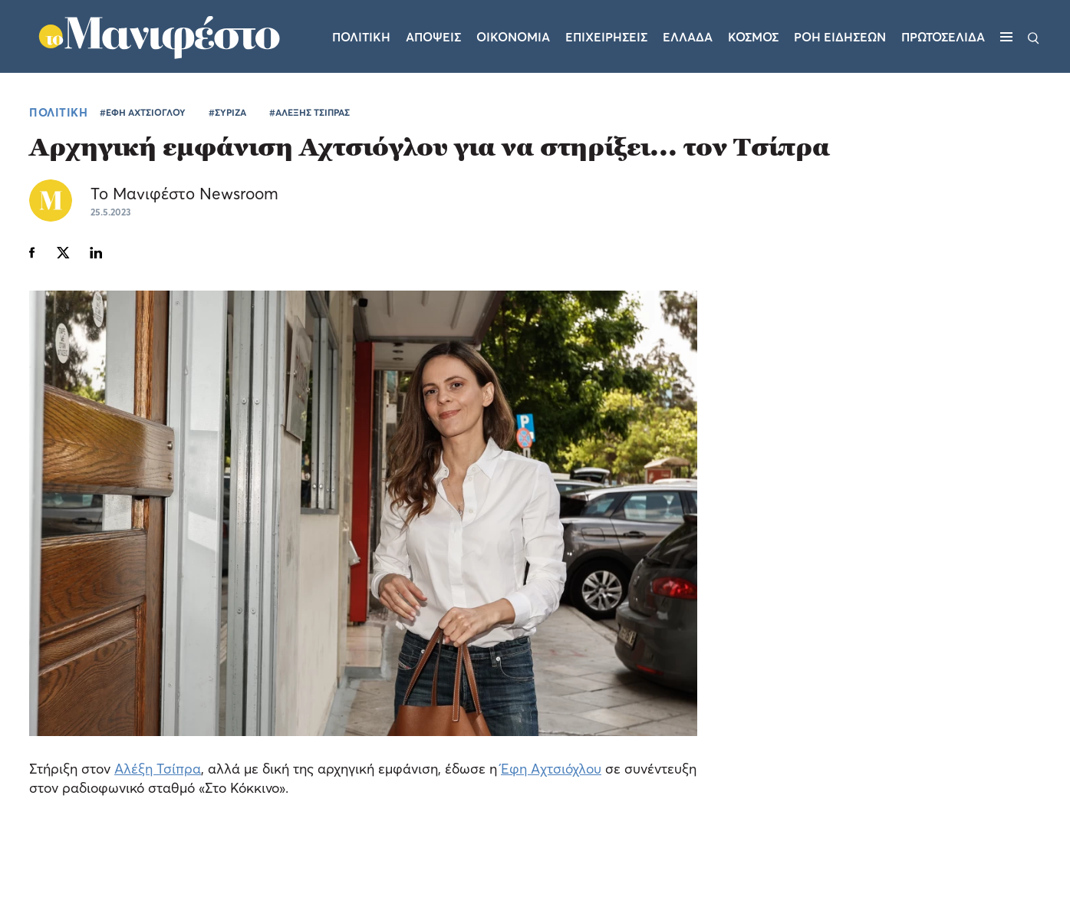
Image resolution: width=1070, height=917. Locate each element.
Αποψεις (433, 36)
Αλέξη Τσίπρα (157, 769)
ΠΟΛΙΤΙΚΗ (58, 112)
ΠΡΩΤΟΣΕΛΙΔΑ (943, 36)
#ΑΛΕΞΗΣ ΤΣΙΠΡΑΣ (309, 112)
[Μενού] (1006, 36)
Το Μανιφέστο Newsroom (184, 193)
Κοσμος (753, 36)
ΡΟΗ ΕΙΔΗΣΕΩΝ (840, 36)
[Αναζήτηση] (1033, 37)
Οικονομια (513, 36)
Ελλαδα (688, 36)
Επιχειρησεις (606, 36)
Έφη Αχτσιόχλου (551, 769)
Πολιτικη (361, 36)
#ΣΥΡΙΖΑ (227, 112)
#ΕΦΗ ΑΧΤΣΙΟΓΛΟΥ (143, 112)
